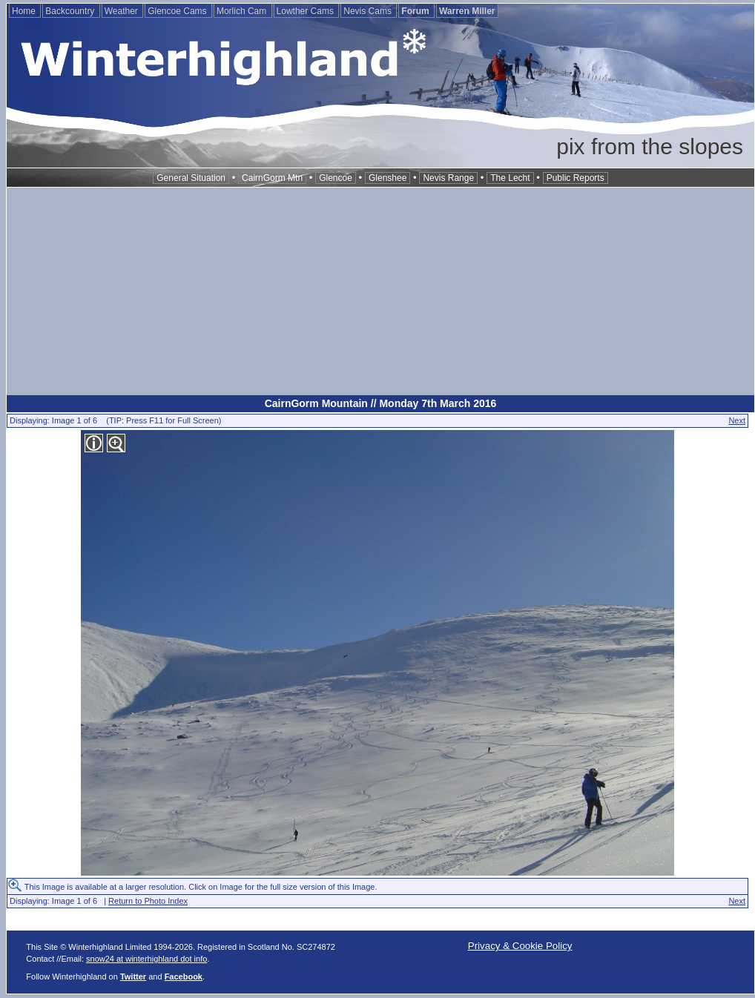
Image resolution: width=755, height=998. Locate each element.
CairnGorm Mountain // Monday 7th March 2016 (381, 403)
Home (25, 11)
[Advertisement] (380, 291)
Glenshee (387, 178)
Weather (122, 11)
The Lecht (510, 178)
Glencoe (335, 178)
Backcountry (70, 11)
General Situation (190, 178)
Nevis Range (448, 178)
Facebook (183, 976)
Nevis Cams (368, 11)
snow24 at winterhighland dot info (146, 958)
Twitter (133, 976)
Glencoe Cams (178, 11)
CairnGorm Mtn (272, 178)
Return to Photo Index (148, 900)
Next (736, 420)
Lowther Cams (307, 11)
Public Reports (575, 178)
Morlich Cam (243, 11)
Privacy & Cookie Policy (520, 945)
